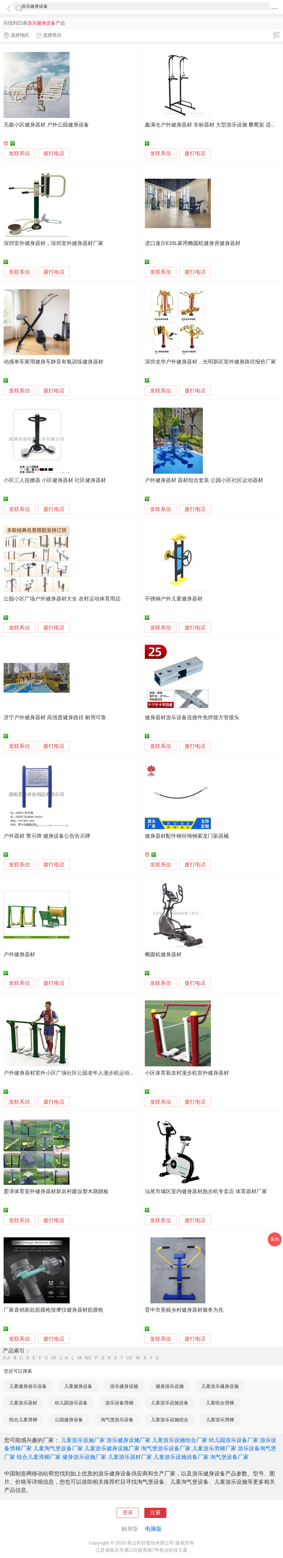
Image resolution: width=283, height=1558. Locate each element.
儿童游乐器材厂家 (130, 1457)
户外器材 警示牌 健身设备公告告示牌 (47, 836)
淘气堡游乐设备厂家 (166, 1448)
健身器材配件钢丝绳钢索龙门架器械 (187, 836)
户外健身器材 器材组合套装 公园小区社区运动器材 (204, 480)
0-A (6, 1358)
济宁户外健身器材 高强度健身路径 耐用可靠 (55, 718)
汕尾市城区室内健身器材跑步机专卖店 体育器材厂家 (206, 1191)
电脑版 (153, 1528)
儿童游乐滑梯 (220, 1419)
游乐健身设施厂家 (128, 1440)
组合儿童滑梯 (23, 1419)
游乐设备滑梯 (119, 1403)
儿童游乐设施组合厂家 (179, 1440)
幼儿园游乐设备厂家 (233, 1440)
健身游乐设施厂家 (84, 1457)
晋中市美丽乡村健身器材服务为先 (184, 1310)
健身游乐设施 (170, 1386)
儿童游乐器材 (23, 1403)
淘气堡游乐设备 (117, 1419)
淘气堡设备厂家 (229, 1457)
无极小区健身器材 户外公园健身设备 (46, 125)
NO (88, 1358)
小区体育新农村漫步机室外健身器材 (187, 1073)
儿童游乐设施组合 (169, 1419)
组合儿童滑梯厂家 (39, 1457)
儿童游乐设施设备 (169, 1403)
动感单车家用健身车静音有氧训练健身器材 (53, 362)
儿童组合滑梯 (220, 1403)
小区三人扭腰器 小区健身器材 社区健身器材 (55, 480)
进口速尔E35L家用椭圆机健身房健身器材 (192, 243)
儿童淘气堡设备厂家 (58, 1448)
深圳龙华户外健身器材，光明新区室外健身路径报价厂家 (210, 362)
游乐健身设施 (124, 1386)
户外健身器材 (19, 954)
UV (129, 1358)
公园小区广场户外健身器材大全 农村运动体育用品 (62, 599)
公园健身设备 (69, 1419)
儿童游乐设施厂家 (83, 1440)
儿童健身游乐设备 (28, 1386)
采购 (274, 1239)
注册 (155, 1513)
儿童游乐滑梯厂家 (214, 1448)
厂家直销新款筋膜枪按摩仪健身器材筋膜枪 (53, 1310)
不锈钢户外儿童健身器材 (174, 599)
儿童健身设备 (78, 1386)
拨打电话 (53, 153)
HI (53, 1358)
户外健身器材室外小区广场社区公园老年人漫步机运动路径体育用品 (82, 1073)
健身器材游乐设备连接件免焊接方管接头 (192, 718)
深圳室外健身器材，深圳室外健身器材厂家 (53, 243)
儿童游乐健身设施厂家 (112, 1448)
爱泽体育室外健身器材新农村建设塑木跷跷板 (56, 1191)
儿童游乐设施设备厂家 (181, 1457)
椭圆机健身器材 (163, 954)
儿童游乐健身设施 (220, 1386)
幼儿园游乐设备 (71, 1403)
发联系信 (19, 154)
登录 (127, 1513)
